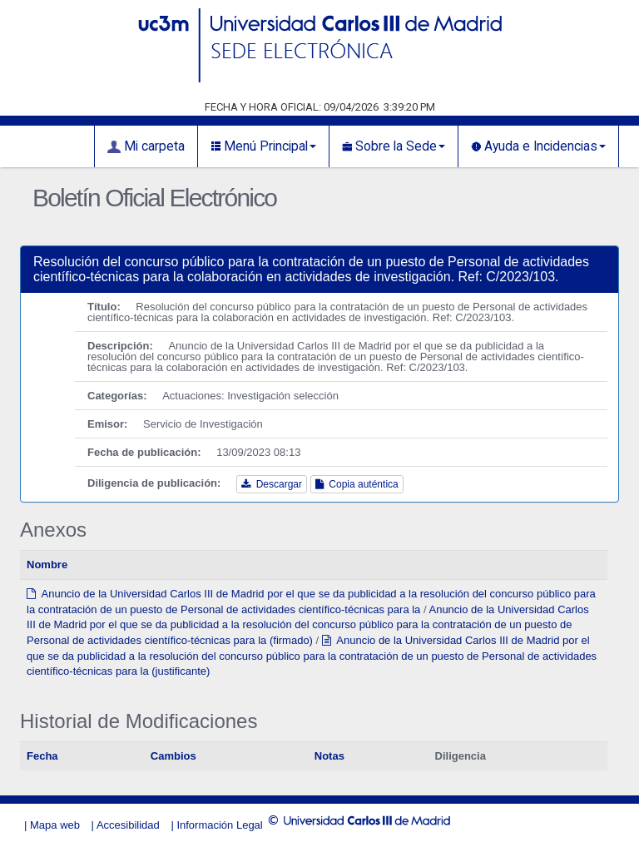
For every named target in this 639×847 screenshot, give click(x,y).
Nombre (47, 564)
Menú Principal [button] (263, 146)
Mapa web (55, 825)
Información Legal (219, 825)
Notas (329, 756)
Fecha (42, 756)
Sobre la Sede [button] (393, 146)
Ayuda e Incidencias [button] (538, 146)
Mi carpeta (146, 146)
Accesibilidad (128, 825)
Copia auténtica (357, 484)
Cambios (173, 756)
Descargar (271, 484)
